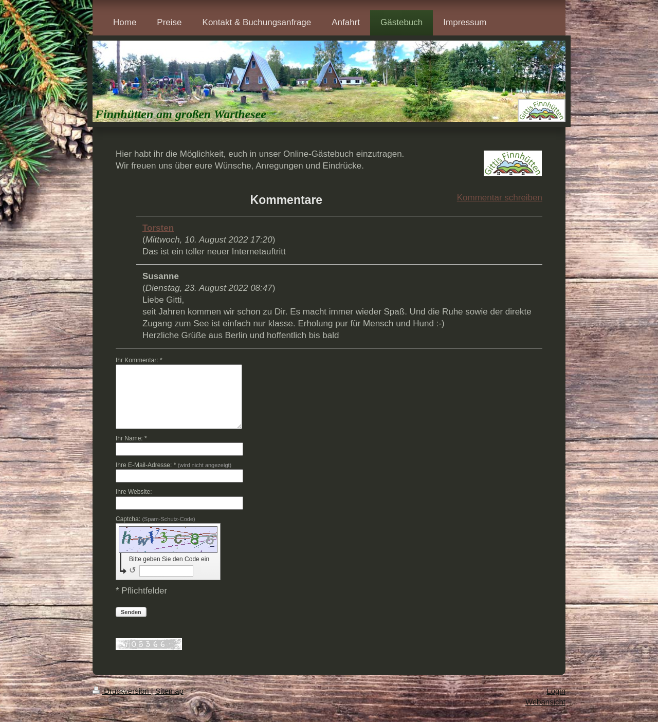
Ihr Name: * (131, 438)
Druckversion (122, 691)
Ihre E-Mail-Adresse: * (173, 465)
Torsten (158, 228)
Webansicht (545, 701)
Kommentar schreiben (499, 197)
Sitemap (169, 691)
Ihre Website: (134, 491)
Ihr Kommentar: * (139, 360)
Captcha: (155, 519)
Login (555, 691)
